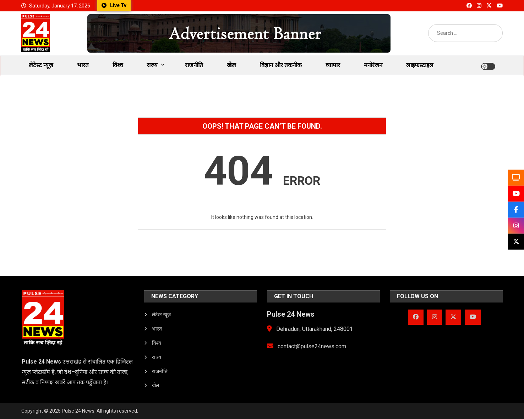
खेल (231, 65)
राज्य (152, 65)
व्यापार (333, 65)
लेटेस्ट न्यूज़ (41, 65)
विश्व (118, 65)
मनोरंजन (373, 65)
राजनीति (194, 65)
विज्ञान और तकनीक (281, 65)
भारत (83, 65)
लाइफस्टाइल (419, 65)
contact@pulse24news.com (306, 346)
